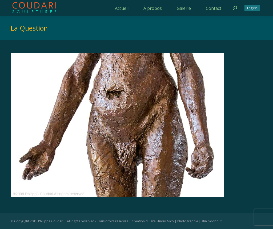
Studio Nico (165, 221)
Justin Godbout (210, 221)
